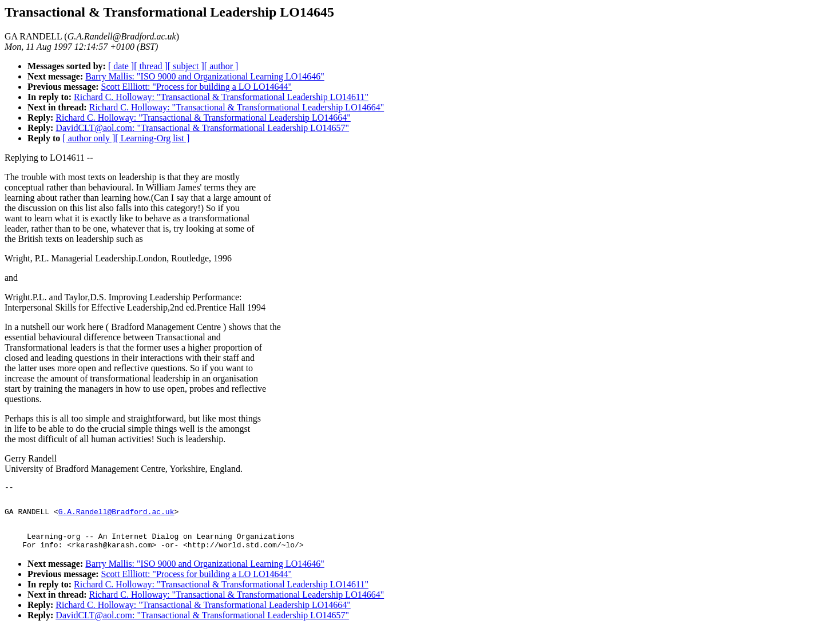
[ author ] (221, 66)
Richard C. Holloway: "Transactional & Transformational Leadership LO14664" (236, 107)
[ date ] (121, 66)
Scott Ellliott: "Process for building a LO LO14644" (196, 87)
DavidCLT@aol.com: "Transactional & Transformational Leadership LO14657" (202, 128)
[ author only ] (88, 138)
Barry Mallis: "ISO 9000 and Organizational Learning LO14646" (204, 76)
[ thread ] (151, 66)
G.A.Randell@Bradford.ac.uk (116, 516)
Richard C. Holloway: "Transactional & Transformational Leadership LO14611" (221, 97)
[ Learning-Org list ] (152, 138)
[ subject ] (186, 66)
